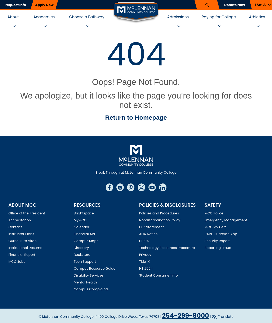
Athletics (257, 16)
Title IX (144, 261)
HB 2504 (146, 268)
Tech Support (85, 261)
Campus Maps (86, 240)
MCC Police (214, 213)
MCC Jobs (16, 261)
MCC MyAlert (215, 227)
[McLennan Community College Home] (136, 12)
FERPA (144, 240)
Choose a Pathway (86, 16)
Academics (44, 16)
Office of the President (26, 213)
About (13, 16)
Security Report (217, 240)
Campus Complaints (91, 289)
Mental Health (85, 282)
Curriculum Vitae (22, 240)
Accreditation (19, 220)
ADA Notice (148, 234)
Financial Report (21, 254)
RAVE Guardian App (221, 234)
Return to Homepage (136, 117)
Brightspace (84, 213)
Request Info (15, 5)
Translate (226, 316)
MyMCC (80, 220)
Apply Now (44, 5)
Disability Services (88, 275)
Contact (15, 227)
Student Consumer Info (158, 275)
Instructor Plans (21, 234)
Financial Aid (84, 234)
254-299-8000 (185, 315)
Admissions (178, 16)
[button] (261, 4)
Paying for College (219, 16)
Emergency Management (226, 220)
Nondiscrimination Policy (159, 220)
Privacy (145, 254)
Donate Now (234, 5)
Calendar (81, 227)
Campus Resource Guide (94, 268)
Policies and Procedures (159, 213)
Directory (81, 247)
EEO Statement (151, 227)
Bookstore (82, 254)
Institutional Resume (25, 247)
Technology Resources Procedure (167, 247)
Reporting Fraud (218, 247)
